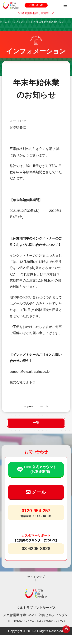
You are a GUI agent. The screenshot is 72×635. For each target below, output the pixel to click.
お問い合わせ (36, 5)
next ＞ (43, 406)
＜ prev (28, 406)
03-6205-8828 (36, 548)
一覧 (36, 422)
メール (36, 492)
